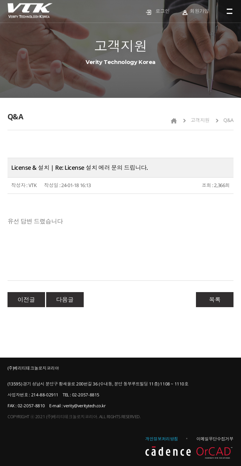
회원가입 (199, 11)
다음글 (65, 299)
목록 (214, 299)
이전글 (26, 299)
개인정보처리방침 (161, 439)
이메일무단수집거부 (214, 439)
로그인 (162, 11)
